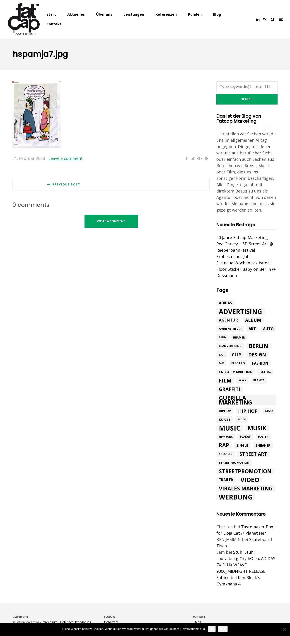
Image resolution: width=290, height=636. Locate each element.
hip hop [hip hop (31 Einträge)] (248, 411)
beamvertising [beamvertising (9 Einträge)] (230, 346)
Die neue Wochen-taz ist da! (243, 263)
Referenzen (166, 14)
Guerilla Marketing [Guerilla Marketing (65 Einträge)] (235, 400)
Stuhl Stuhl (244, 552)
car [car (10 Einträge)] (222, 355)
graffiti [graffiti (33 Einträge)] (229, 389)
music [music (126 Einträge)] (229, 428)
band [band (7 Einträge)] (222, 337)
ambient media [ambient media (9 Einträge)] (230, 329)
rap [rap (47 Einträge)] (224, 445)
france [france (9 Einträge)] (258, 380)
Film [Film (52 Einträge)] (225, 380)
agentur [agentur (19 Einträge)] (228, 320)
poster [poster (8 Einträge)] (263, 436)
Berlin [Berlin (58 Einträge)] (258, 346)
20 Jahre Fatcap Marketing (242, 237)
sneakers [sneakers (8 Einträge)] (225, 454)
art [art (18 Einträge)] (252, 328)
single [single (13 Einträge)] (242, 445)
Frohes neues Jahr (233, 256)
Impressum (49, 622)
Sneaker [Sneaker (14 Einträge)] (262, 445)
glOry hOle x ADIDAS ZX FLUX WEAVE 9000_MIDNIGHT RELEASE (245, 565)
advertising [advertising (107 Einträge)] (240, 311)
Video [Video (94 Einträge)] (249, 480)
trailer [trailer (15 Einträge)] (226, 480)
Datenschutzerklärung (75, 622)
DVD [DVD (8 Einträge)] (221, 363)
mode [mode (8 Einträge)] (242, 419)
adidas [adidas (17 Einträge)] (225, 302)
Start (51, 14)
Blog (217, 14)
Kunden (195, 14)
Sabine (223, 577)
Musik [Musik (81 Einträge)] (257, 428)
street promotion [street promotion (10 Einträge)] (234, 463)
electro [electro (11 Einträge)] (238, 363)
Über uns (104, 14)
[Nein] (284, 629)
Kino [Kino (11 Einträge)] (269, 411)
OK (212, 629)
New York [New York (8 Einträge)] (226, 436)
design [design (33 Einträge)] (257, 354)
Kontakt (53, 24)
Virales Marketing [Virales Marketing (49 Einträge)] (246, 488)
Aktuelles (76, 14)
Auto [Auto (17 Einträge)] (268, 328)
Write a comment (111, 221)
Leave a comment (65, 158)
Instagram (111, 622)
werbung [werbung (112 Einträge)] (236, 497)
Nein (223, 629)
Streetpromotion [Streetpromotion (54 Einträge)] (245, 471)
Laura (221, 558)
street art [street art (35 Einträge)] (253, 454)
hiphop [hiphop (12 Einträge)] (225, 411)
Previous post (66, 184)
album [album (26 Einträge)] (253, 320)
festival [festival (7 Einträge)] (265, 371)
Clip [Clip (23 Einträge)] (236, 354)
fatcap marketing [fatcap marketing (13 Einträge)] (235, 372)
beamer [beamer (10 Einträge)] (239, 337)
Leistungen (133, 14)
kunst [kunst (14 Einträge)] (225, 419)
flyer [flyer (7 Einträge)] (242, 380)
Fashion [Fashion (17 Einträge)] (260, 363)
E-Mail (197, 622)
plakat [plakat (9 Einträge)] (245, 437)
